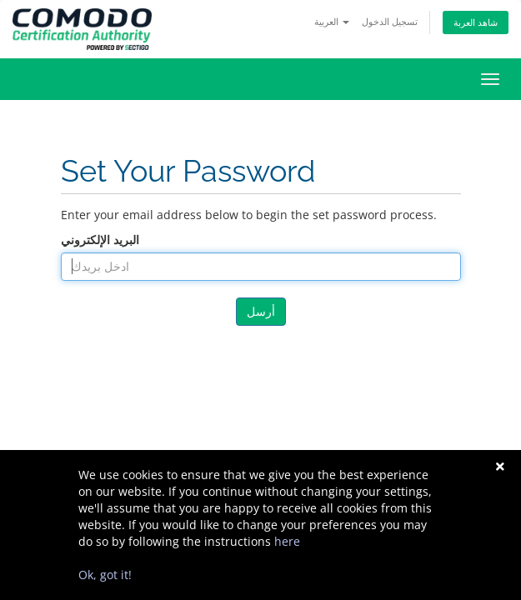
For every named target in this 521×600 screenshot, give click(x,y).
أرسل (261, 311)
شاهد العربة (475, 22)
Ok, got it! (105, 574)
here (287, 541)
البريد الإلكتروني (100, 240)
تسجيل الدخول (390, 21)
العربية (331, 21)
